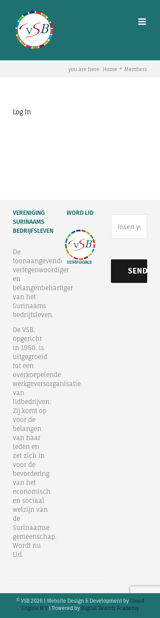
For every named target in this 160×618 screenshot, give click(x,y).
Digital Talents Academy (110, 608)
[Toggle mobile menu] (142, 21)
